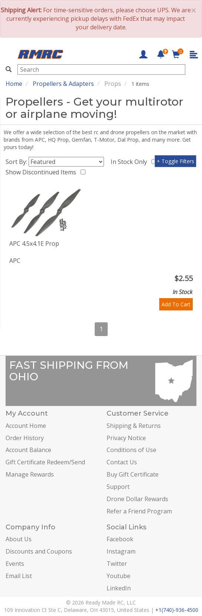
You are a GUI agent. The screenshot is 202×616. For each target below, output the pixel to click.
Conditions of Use (131, 450)
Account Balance (28, 450)
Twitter (117, 563)
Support (118, 487)
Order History (25, 438)
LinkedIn (119, 588)
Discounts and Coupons (39, 551)
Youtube (118, 576)
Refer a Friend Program (139, 511)
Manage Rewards (30, 474)
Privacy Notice (126, 438)
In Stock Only (130, 162)
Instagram (121, 551)
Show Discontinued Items (42, 172)
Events (15, 563)
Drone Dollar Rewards (137, 499)
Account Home (26, 426)
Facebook (120, 539)
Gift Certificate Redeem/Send (45, 462)
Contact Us (122, 462)
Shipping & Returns (134, 426)
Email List (19, 576)
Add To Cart (176, 304)
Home (14, 84)
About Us (19, 539)
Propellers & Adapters (63, 84)
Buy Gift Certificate (133, 474)
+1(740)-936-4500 (176, 609)
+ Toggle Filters (175, 161)
